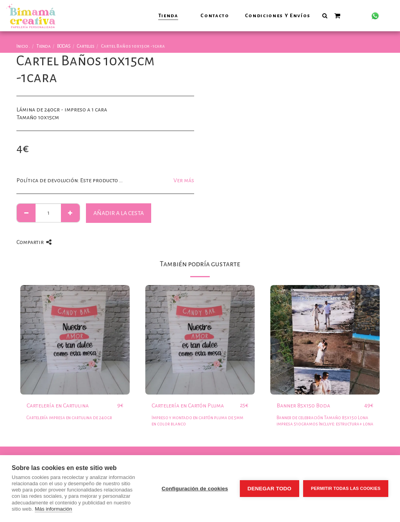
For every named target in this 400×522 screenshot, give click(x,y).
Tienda (43, 46)
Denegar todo (269, 489)
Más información (53, 509)
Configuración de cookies (195, 489)
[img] (75, 340)
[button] (324, 15)
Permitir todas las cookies (345, 488)
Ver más (183, 180)
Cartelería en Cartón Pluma (188, 405)
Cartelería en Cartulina (58, 405)
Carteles (86, 46)
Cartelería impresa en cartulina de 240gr (69, 417)
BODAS (64, 46)
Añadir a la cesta (118, 213)
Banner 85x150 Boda (303, 405)
